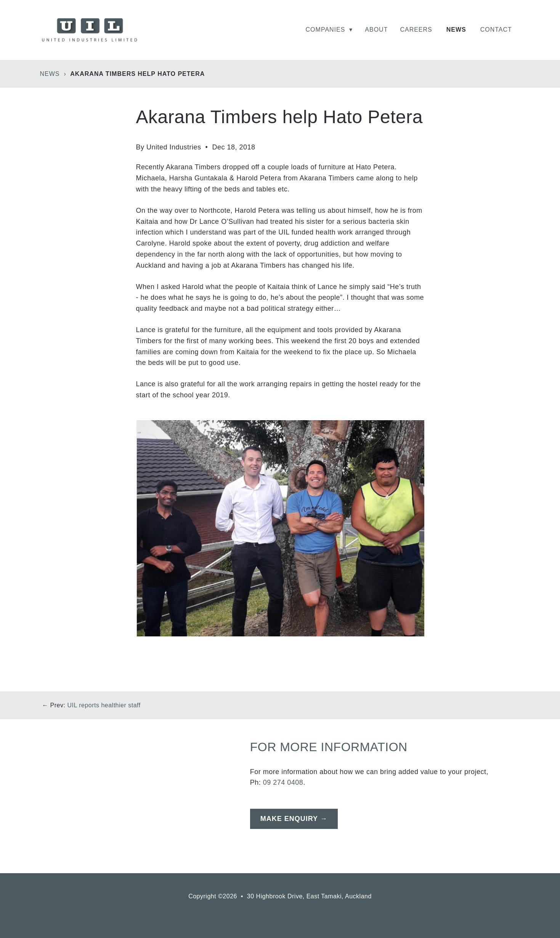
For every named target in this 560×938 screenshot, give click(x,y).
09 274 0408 (283, 782)
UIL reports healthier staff (103, 705)
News (456, 29)
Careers (416, 29)
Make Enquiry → (293, 818)
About (376, 29)
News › (54, 74)
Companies (329, 29)
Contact (496, 29)
